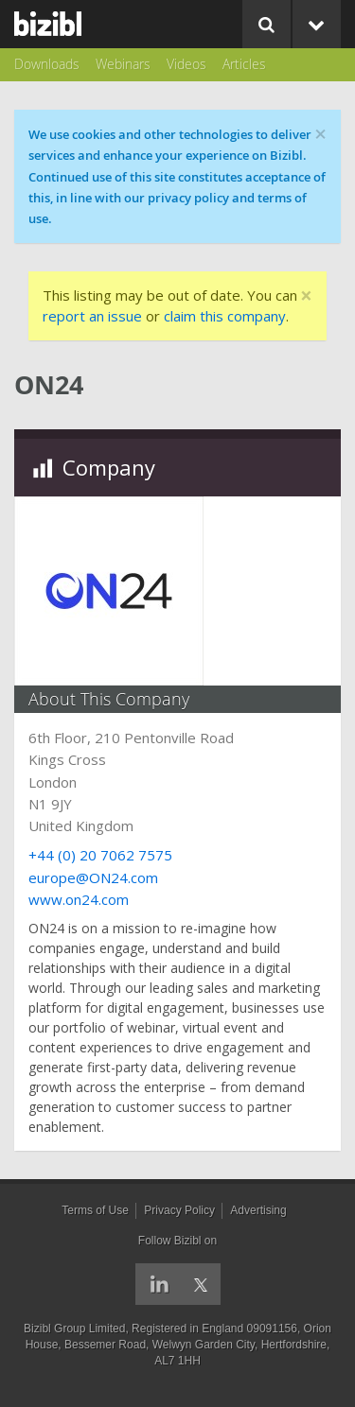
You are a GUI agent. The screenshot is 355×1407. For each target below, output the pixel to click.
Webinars (123, 64)
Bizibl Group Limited (74, 1328)
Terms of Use (95, 1210)
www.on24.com (78, 899)
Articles (244, 64)
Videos (186, 64)
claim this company (225, 315)
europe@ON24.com (93, 877)
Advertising (258, 1210)
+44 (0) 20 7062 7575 (100, 854)
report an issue (92, 315)
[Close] (306, 296)
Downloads (47, 64)
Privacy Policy (179, 1210)
